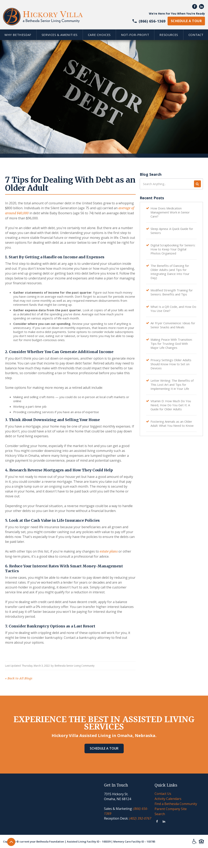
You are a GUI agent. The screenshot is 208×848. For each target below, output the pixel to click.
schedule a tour (186, 21)
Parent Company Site (171, 809)
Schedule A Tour (104, 748)
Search (160, 814)
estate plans (109, 551)
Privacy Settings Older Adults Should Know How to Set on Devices (171, 364)
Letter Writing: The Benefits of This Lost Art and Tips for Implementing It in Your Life (172, 384)
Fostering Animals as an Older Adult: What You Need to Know (172, 423)
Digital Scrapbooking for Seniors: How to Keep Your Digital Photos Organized (173, 249)
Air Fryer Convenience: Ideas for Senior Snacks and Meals (173, 325)
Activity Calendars (168, 798)
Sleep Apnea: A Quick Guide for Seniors (172, 231)
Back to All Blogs (18, 678)
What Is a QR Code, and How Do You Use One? (173, 309)
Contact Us (163, 793)
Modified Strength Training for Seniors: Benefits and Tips (172, 292)
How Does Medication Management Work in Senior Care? (170, 212)
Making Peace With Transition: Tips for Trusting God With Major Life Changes (171, 343)
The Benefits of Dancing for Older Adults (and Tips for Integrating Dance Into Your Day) (170, 272)
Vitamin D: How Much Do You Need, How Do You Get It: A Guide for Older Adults (171, 405)
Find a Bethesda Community (176, 804)
